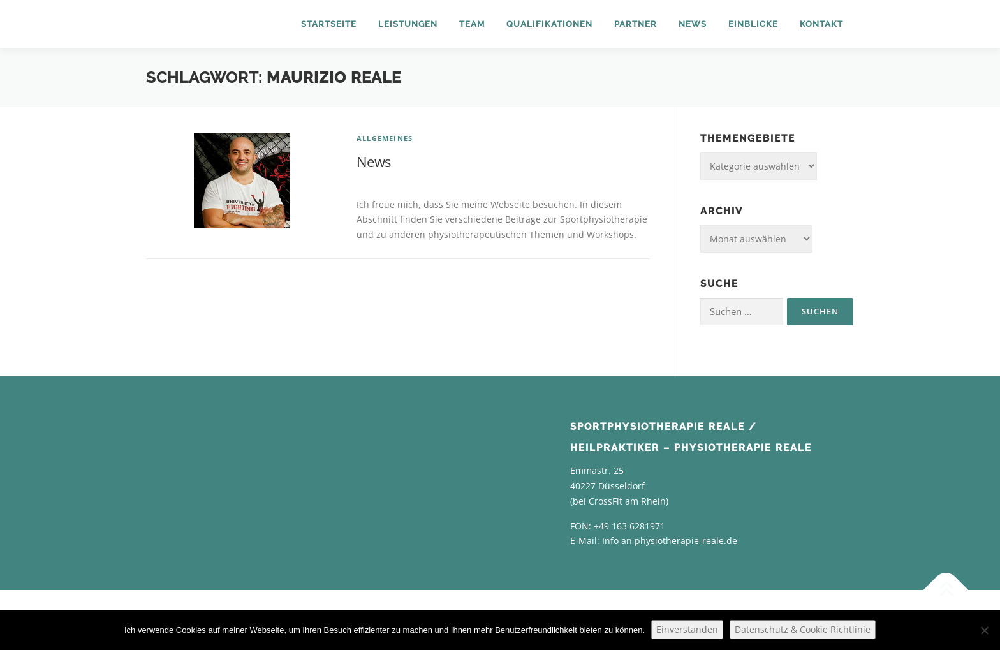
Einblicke (753, 24)
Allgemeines (385, 138)
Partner (635, 24)
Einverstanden (687, 629)
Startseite (329, 24)
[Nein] (984, 630)
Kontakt (821, 24)
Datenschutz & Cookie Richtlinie (803, 629)
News (693, 24)
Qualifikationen (549, 24)
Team (472, 24)
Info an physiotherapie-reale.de (669, 541)
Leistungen (408, 24)
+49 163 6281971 (629, 526)
